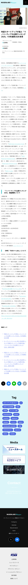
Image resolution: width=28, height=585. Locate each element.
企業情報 (14, 559)
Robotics (6, 422)
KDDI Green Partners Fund (9, 163)
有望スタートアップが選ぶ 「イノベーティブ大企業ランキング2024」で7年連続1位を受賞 (15, 354)
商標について (14, 578)
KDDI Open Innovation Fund (16, 144)
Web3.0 (21, 422)
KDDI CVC (17, 430)
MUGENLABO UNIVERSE (8, 306)
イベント (13, 422)
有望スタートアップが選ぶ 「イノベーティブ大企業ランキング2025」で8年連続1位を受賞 (15, 336)
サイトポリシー (14, 566)
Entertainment (7, 414)
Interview (14, 525)
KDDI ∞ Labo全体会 (8, 406)
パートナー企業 (13, 410)
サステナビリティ (8, 430)
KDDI (18, 406)
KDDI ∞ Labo (9, 171)
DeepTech (6, 418)
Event (14, 530)
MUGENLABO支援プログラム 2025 (11, 289)
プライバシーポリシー (14, 569)
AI (20, 403)
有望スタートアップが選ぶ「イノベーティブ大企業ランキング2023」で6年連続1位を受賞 (15, 371)
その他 (5, 410)
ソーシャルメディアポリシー (14, 572)
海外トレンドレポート (14, 533)
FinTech (16, 414)
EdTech (5, 434)
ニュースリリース (18, 246)
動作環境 (14, 575)
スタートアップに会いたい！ (10, 403)
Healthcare (14, 418)
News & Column (14, 528)
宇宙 (20, 426)
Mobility (12, 434)
